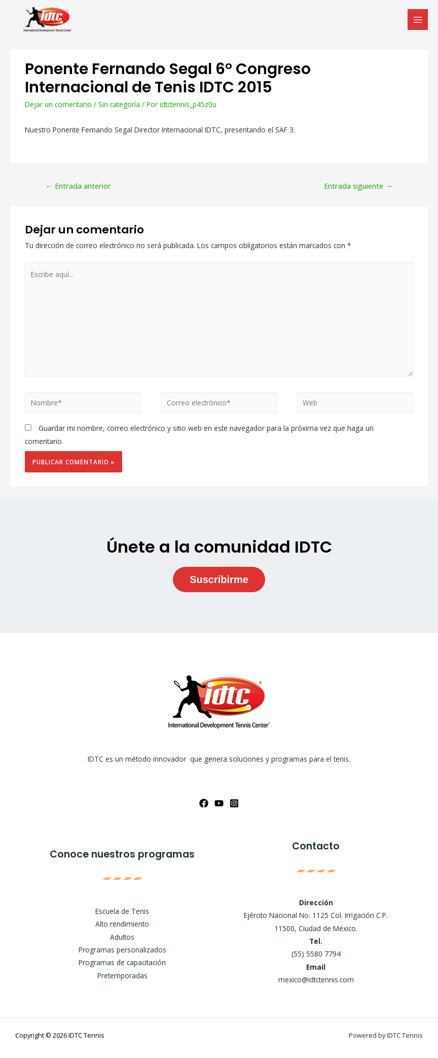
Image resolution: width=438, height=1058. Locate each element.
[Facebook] (203, 803)
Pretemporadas (122, 975)
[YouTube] (219, 803)
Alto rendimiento (122, 924)
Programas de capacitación (122, 962)
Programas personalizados (122, 949)
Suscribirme (219, 579)
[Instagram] (234, 803)
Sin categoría (119, 104)
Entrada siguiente (358, 186)
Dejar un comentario (58, 104)
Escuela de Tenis (122, 911)
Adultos (122, 937)
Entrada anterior (78, 186)
